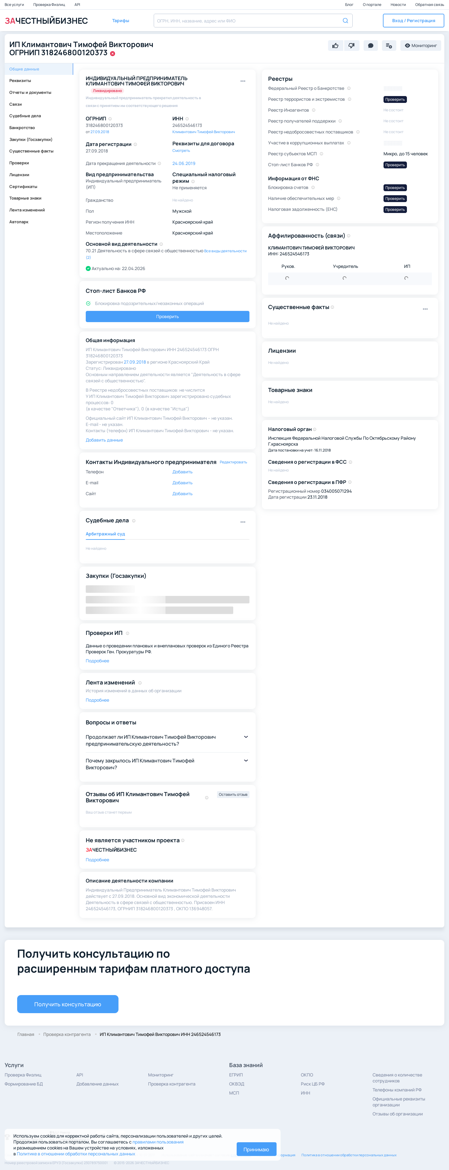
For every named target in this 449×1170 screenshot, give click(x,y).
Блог (349, 4)
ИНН (305, 1093)
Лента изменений (27, 210)
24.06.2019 (184, 163)
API (77, 4)
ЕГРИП (236, 1075)
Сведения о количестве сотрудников (397, 1078)
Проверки (19, 163)
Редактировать (233, 462)
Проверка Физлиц (49, 4)
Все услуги (15, 4)
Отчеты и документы (30, 92)
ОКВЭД (236, 1084)
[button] (413, 20)
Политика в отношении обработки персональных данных (349, 1155)
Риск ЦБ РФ (313, 1084)
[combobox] (253, 20)
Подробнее (97, 661)
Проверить (167, 316)
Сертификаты (23, 186)
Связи (15, 104)
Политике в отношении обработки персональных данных (76, 1154)
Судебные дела (25, 115)
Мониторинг (161, 1075)
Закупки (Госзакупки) (31, 139)
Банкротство (22, 127)
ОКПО (307, 1075)
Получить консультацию (67, 1004)
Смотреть (181, 150)
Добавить (182, 472)
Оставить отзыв (233, 794)
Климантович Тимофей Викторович (203, 131)
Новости (399, 4)
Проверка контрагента (172, 1084)
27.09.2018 (99, 131)
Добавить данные (104, 440)
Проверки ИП (104, 632)
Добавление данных (97, 1084)
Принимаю (256, 1149)
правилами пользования (158, 1142)
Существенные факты (31, 151)
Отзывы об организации (398, 1114)
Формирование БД (24, 1084)
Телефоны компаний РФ (397, 1090)
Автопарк (18, 222)
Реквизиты (20, 80)
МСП (234, 1093)
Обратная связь (429, 4)
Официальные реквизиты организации (399, 1102)
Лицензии (19, 174)
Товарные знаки (25, 198)
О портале (372, 4)
